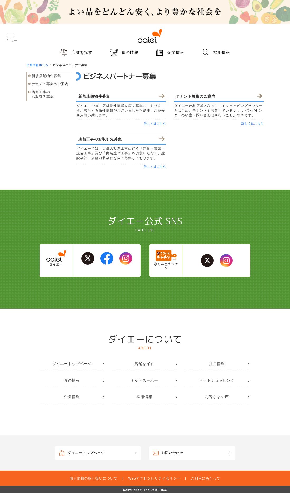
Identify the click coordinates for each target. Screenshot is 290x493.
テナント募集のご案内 (50, 84)
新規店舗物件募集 (46, 76)
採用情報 (221, 52)
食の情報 (130, 52)
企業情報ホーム (37, 65)
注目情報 (217, 364)
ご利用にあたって (205, 478)
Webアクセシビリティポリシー (154, 478)
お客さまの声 (217, 397)
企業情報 (175, 52)
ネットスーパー (144, 380)
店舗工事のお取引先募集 (43, 94)
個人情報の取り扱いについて (94, 478)
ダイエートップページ (72, 364)
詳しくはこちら (155, 123)
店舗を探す (82, 52)
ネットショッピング (217, 380)
